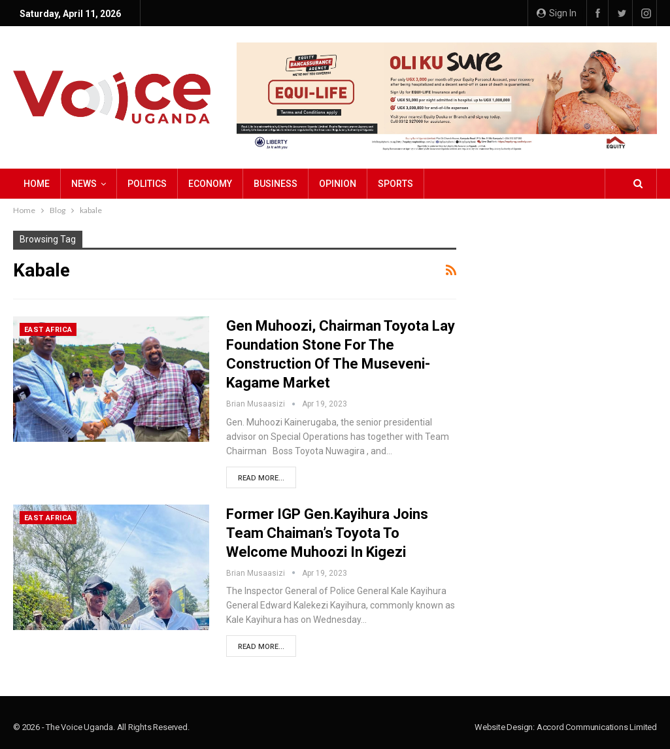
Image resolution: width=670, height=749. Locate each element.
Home (37, 183)
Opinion (337, 183)
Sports (395, 183)
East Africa (48, 329)
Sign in (557, 13)
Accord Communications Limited (597, 727)
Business (275, 183)
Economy (210, 183)
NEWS (84, 183)
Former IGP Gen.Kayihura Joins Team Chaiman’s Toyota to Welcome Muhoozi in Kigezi (327, 533)
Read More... (261, 478)
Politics (147, 183)
